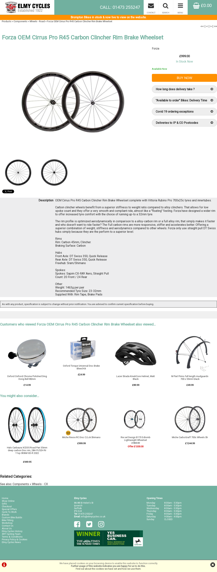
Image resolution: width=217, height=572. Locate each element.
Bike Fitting (7, 520)
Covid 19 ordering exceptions (184, 111)
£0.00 (202, 5)
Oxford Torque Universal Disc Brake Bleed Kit (81, 367)
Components (20, 21)
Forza (155, 48)
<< (202, 26)
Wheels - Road (37, 21)
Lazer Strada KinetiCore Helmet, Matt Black (135, 377)
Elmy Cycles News (11, 542)
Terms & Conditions (12, 536)
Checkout (7, 506)
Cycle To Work (9, 512)
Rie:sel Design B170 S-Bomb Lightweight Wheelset (135, 438)
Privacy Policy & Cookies (14, 539)
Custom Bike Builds (12, 517)
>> (215, 26)
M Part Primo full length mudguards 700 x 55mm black (189, 377)
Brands (5, 514)
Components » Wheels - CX (30, 484)
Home (5, 498)
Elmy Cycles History (12, 531)
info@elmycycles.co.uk (93, 516)
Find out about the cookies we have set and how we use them (108, 568)
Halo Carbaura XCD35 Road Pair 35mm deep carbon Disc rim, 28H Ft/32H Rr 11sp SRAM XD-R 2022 (27, 450)
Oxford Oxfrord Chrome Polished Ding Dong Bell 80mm (27, 377)
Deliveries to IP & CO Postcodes (184, 123)
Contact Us (7, 525)
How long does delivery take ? (184, 89)
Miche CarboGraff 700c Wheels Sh (190, 437)
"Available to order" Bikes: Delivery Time (184, 100)
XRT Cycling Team (11, 534)
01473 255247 (85, 513)
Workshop (7, 523)
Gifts (4, 503)
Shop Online (8, 501)
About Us (7, 528)
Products (6, 21)
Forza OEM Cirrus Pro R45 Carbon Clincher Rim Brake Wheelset (79, 21)
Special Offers (9, 509)
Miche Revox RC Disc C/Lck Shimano (81, 437)
